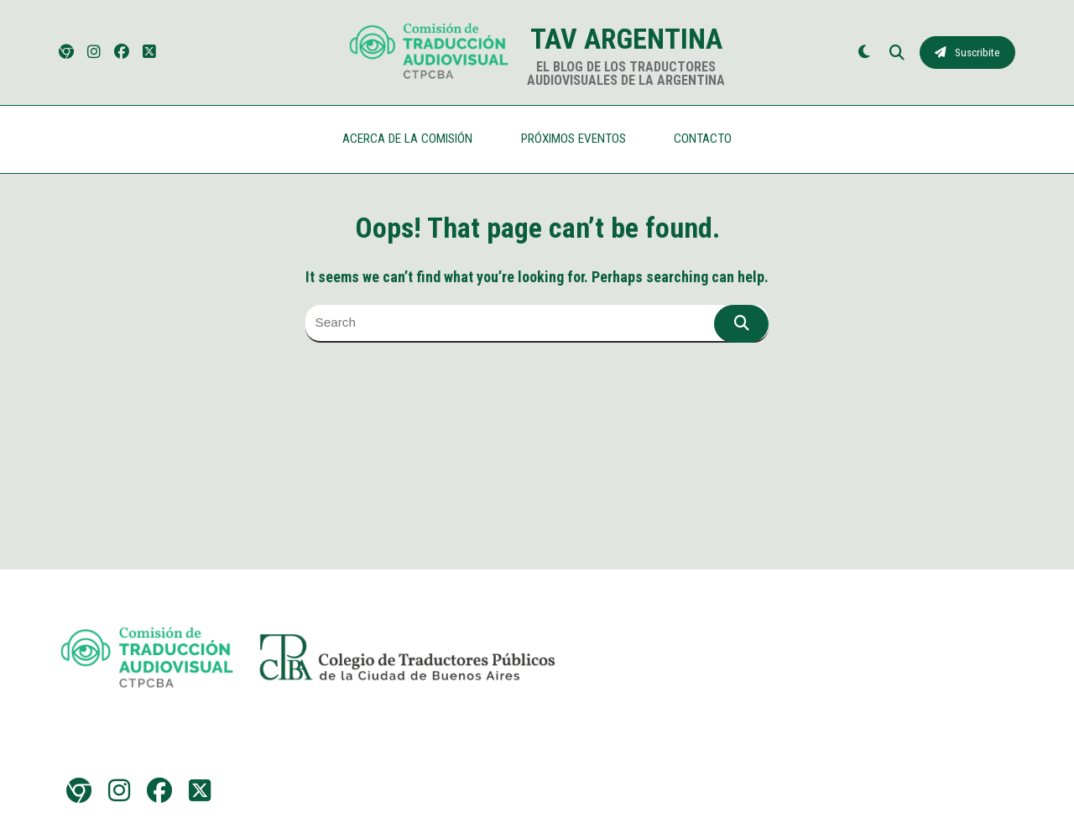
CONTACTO (703, 138)
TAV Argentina (626, 38)
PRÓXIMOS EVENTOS (573, 138)
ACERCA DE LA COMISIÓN (407, 138)
